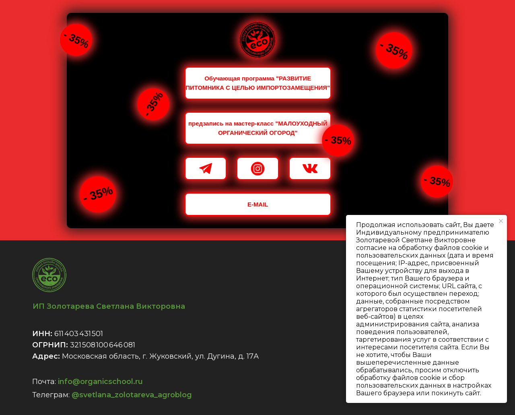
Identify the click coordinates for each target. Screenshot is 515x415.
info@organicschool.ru (100, 381)
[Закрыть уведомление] (501, 221)
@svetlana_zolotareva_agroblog (132, 394)
